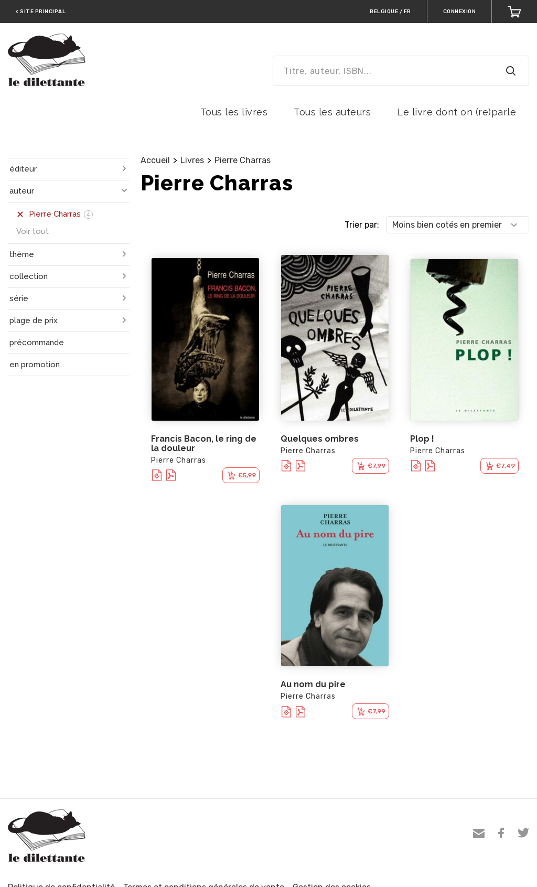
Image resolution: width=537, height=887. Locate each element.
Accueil (155, 160)
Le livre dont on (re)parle (456, 111)
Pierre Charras (242, 160)
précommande (36, 342)
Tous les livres (234, 111)
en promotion (34, 364)
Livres (192, 160)
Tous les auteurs (332, 111)
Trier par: (362, 225)
